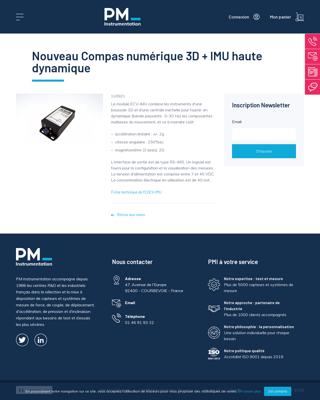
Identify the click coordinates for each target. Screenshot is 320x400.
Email (264, 129)
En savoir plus (249, 391)
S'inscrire (264, 151)
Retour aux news (128, 214)
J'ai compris (277, 391)
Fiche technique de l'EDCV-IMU (136, 191)
